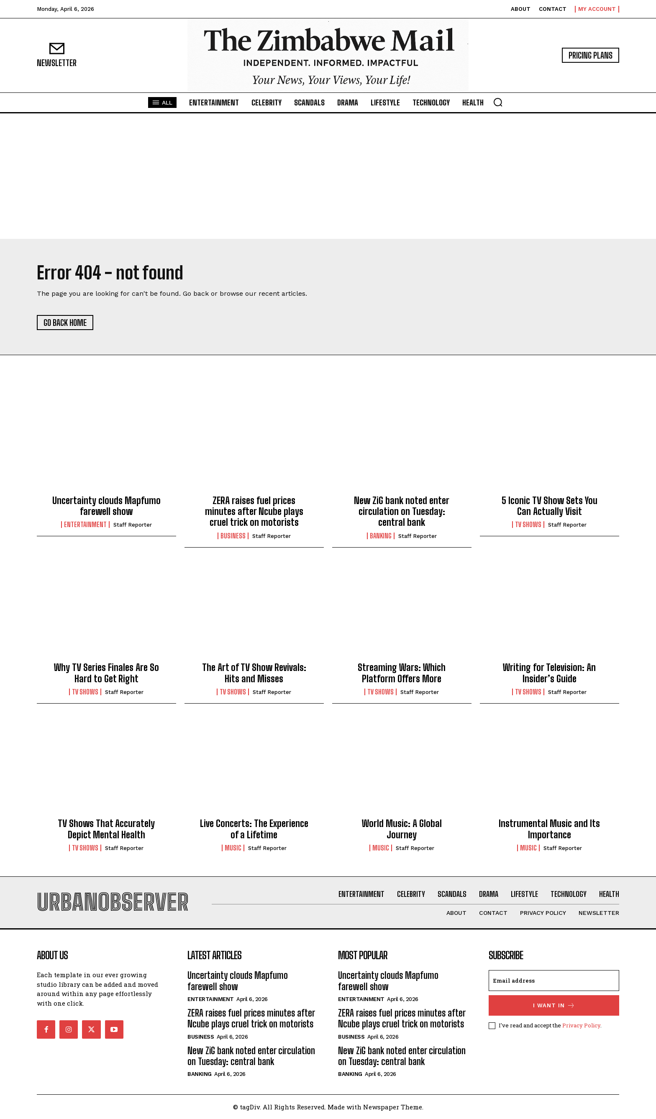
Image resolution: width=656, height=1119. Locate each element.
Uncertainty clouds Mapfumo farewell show (106, 506)
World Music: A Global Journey (402, 829)
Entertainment (85, 524)
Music (233, 848)
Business (233, 536)
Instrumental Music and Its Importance (549, 829)
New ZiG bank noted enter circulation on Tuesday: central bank (401, 511)
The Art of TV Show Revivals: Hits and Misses (254, 673)
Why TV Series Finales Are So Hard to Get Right (106, 673)
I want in (554, 1005)
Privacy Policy (581, 1025)
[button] (498, 102)
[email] (554, 980)
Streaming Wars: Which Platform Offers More (402, 673)
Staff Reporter (132, 525)
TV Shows (528, 524)
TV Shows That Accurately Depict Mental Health (106, 829)
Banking (381, 536)
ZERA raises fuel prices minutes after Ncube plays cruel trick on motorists (254, 511)
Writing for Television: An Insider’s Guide (549, 673)
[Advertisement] (328, 176)
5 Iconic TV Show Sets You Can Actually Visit (549, 506)
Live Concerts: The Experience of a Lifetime (254, 829)
